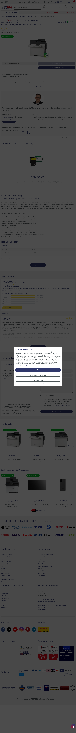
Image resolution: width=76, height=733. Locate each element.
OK (38, 370)
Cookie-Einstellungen (24, 349)
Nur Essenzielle (38, 380)
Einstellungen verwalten (38, 375)
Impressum (33, 384)
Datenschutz (42, 384)
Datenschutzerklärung (21, 365)
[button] (73, 726)
